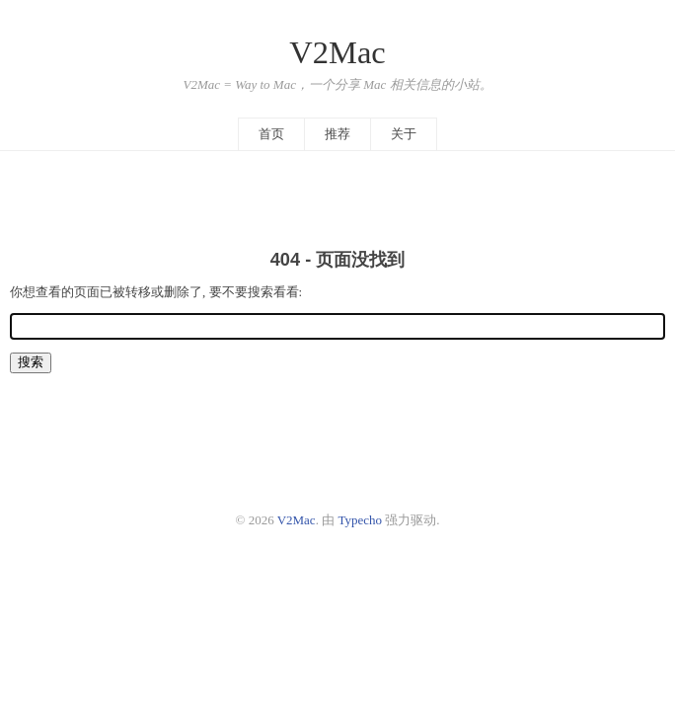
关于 (403, 133)
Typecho (360, 520)
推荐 (337, 133)
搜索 (30, 362)
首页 (271, 133)
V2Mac (337, 52)
